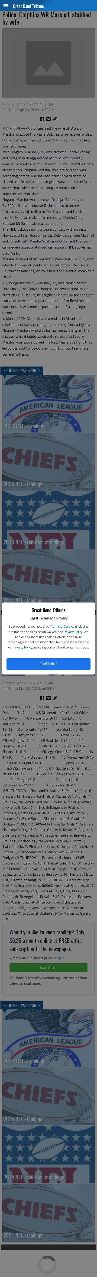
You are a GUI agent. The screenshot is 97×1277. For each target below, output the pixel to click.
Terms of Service (62, 626)
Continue (48, 664)
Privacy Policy (73, 631)
